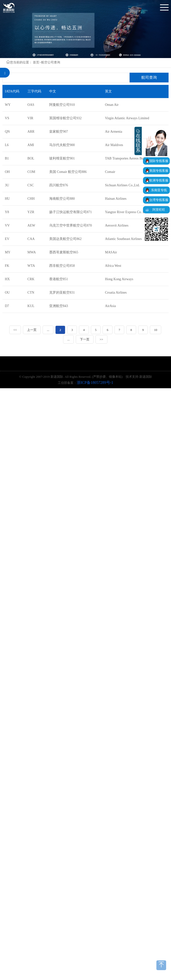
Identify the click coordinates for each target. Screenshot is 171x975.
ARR (31, 131)
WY (7, 105)
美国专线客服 (158, 170)
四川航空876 (58, 185)
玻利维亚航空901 (62, 158)
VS (7, 118)
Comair (110, 172)
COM (31, 172)
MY (7, 252)
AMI (31, 145)
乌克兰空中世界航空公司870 (70, 225)
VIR (30, 118)
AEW (31, 225)
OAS (31, 105)
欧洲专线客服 (158, 180)
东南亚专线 (159, 190)
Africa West (113, 266)
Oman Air (112, 105)
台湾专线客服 (158, 200)
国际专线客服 (158, 161)
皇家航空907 (58, 131)
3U (7, 185)
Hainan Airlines (115, 198)
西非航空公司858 (62, 266)
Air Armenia (113, 131)
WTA (31, 266)
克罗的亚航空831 (62, 292)
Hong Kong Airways (119, 279)
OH (7, 172)
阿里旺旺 (158, 209)
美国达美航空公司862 (65, 239)
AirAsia (110, 306)
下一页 (84, 339)
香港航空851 (58, 279)
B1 (7, 158)
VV (7, 225)
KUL (31, 306)
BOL (31, 158)
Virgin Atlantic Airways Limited (127, 118)
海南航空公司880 (62, 198)
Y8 (7, 212)
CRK (31, 279)
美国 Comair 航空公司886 (68, 172)
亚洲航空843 (58, 306)
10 (155, 330)
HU (7, 198)
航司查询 (149, 77)
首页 (36, 62)
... (48, 330)
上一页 (32, 330)
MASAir (111, 252)
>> (101, 339)
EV (7, 239)
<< (15, 330)
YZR (31, 212)
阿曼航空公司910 (62, 105)
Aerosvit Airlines (116, 225)
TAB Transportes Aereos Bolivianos (129, 158)
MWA (32, 252)
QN (7, 131)
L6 (7, 145)
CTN (31, 292)
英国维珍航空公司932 (65, 118)
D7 (7, 306)
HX (7, 279)
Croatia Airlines (116, 292)
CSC (31, 185)
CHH (31, 198)
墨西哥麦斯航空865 (63, 252)
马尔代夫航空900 (62, 145)
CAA (31, 239)
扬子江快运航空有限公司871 (70, 212)
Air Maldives (114, 145)
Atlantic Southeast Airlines (123, 239)
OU (7, 292)
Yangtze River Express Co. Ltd (126, 212)
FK (7, 266)
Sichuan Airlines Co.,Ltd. (122, 185)
